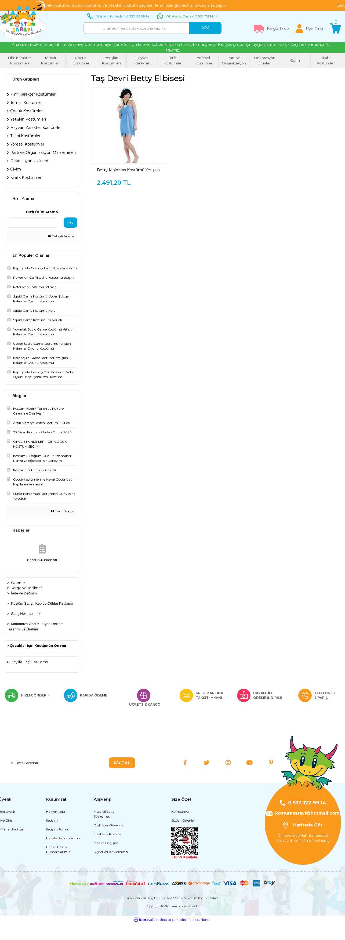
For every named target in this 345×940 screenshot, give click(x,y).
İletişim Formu (57, 846)
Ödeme (18, 582)
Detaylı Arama (61, 236)
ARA (205, 28)
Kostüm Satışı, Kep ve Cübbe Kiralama (42, 603)
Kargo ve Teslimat (26, 588)
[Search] (152, 28)
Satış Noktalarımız (25, 614)
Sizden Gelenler (183, 837)
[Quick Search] (32, 222)
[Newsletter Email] (71, 762)
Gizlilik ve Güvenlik (108, 842)
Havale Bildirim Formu (63, 854)
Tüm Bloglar (63, 511)
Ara (70, 222)
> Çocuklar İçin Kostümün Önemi (36, 646)
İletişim (52, 837)
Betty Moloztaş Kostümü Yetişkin (128, 170)
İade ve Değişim (24, 593)
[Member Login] (309, 28)
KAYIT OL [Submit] (122, 763)
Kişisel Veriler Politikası (111, 868)
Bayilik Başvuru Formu (30, 662)
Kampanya (180, 828)
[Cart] (335, 28)
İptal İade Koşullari (108, 850)
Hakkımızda (55, 828)
